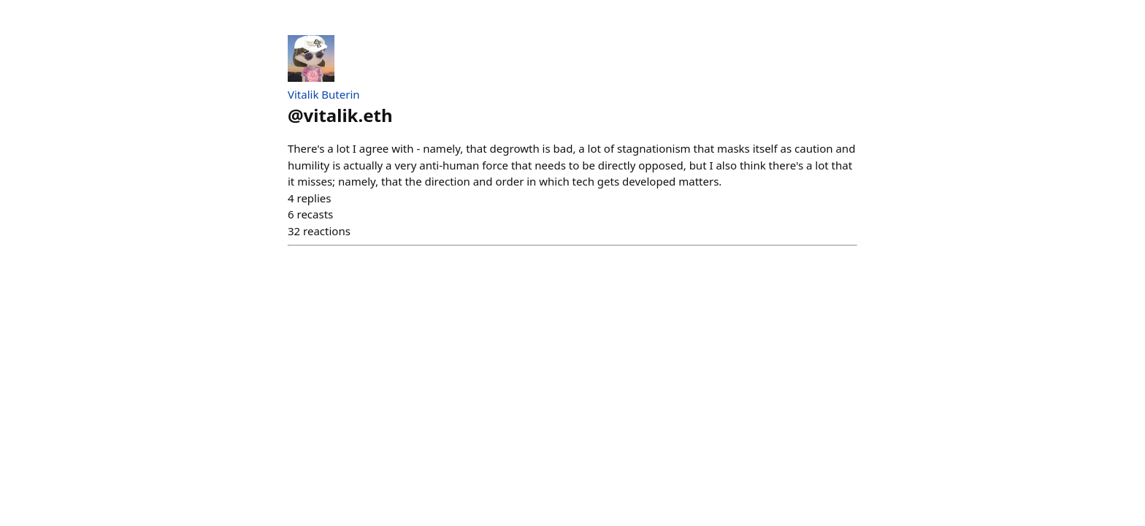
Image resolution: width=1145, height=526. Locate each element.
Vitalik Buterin (324, 94)
